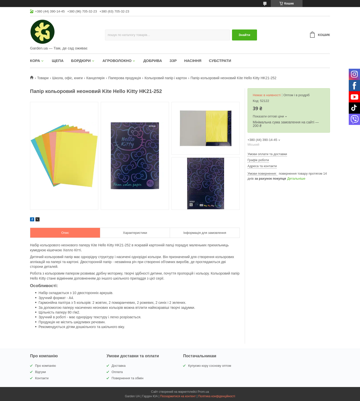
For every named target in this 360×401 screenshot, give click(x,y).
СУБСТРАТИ (220, 60)
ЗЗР (173, 60)
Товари (42, 78)
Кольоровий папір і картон (165, 78)
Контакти (41, 378)
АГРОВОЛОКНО (117, 60)
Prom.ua (203, 392)
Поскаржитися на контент (178, 396)
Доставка (119, 366)
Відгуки (40, 372)
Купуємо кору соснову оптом (209, 366)
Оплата (117, 372)
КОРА (35, 60)
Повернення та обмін (127, 378)
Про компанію (45, 366)
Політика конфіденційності (216, 396)
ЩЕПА (58, 60)
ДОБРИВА (152, 60)
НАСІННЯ (193, 60)
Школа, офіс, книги (67, 78)
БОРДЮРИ (80, 60)
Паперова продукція (124, 78)
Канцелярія (95, 78)
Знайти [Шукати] (244, 35)
